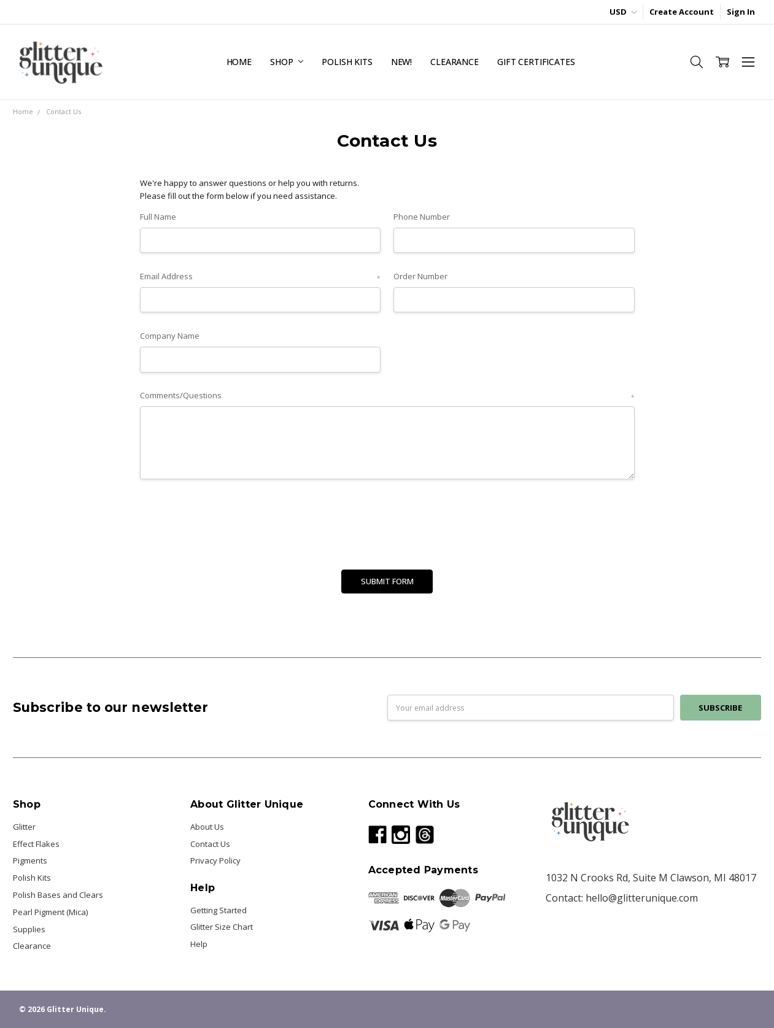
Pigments (30, 860)
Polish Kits (347, 62)
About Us (207, 826)
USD (623, 11)
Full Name (158, 216)
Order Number (420, 276)
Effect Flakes (36, 843)
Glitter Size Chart (221, 926)
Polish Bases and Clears (58, 894)
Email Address (260, 277)
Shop (286, 62)
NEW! (401, 62)
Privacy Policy (215, 860)
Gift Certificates (536, 62)
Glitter (24, 826)
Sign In (741, 11)
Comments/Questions (387, 396)
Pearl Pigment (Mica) (50, 912)
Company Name (169, 335)
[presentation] (233, 520)
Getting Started (218, 910)
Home (239, 62)
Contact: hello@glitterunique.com (622, 898)
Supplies (29, 929)
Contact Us (210, 843)
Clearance (454, 62)
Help (198, 943)
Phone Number (421, 216)
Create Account (681, 11)
